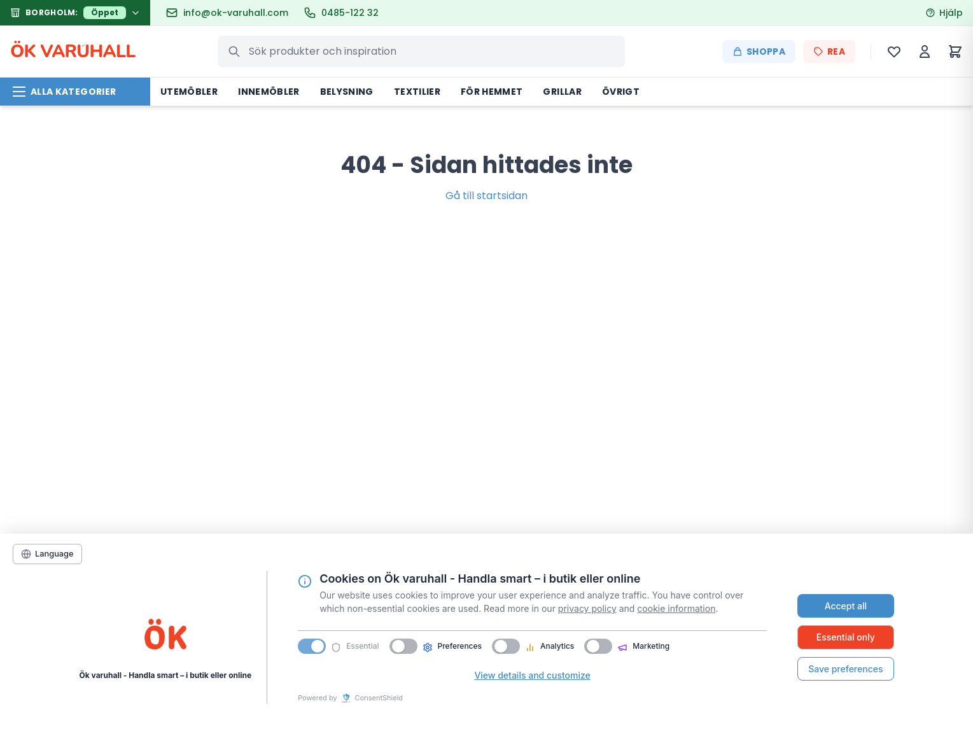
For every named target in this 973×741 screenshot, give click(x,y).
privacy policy (587, 608)
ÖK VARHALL (73, 51)
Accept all (846, 605)
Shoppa (758, 51)
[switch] (403, 646)
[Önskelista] (894, 51)
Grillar (562, 91)
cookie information (676, 608)
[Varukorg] (955, 51)
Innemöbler (269, 91)
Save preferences (845, 668)
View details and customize (532, 675)
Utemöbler (189, 91)
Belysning (347, 91)
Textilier (417, 91)
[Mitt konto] (924, 51)
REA (829, 51)
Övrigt (621, 91)
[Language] (47, 554)
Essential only (845, 637)
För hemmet (492, 91)
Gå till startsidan (486, 195)
